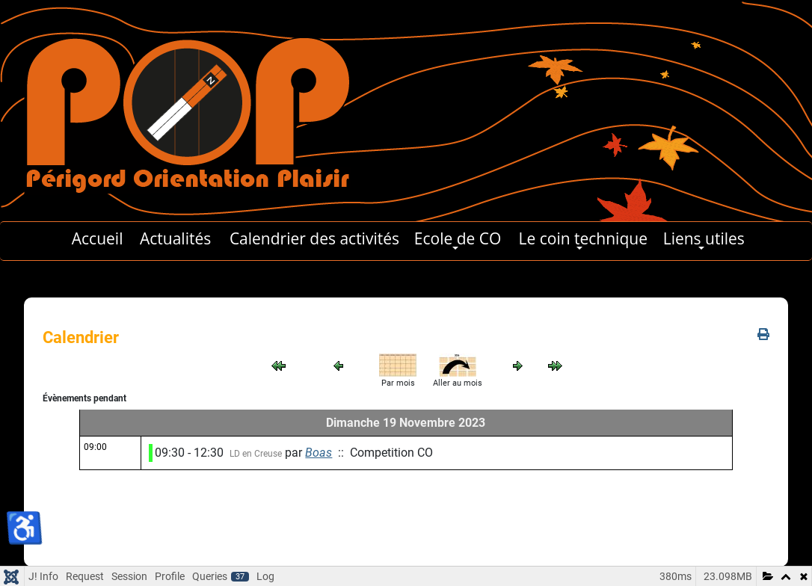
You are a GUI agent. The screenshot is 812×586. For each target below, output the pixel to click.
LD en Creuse (256, 453)
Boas (318, 452)
